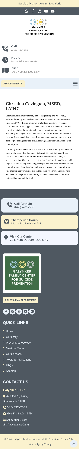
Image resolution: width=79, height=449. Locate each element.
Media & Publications (18, 359)
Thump (47, 444)
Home (9, 331)
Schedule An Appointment (20, 300)
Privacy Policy (68, 439)
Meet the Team (15, 348)
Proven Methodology (18, 342)
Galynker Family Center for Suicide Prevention (36, 439)
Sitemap (11, 370)
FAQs (9, 365)
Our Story (12, 337)
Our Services (14, 353)
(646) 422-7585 (24, 207)
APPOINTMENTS (12, 83)
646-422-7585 (19, 50)
